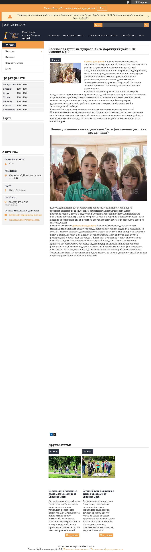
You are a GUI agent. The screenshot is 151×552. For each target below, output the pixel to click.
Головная (54, 35)
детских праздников (84, 225)
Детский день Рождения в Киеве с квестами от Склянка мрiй (98, 493)
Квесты (9, 51)
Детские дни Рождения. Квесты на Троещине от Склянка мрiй (63, 493)
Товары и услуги (73, 35)
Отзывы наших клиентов (103, 35)
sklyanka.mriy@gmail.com (24, 219)
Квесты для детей (94, 61)
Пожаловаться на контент (76, 549)
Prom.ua (90, 546)
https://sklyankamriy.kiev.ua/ (25, 215)
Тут (102, 8)
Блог (141, 35)
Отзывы (10, 57)
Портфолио (128, 35)
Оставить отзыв (14, 62)
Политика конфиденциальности (107, 549)
